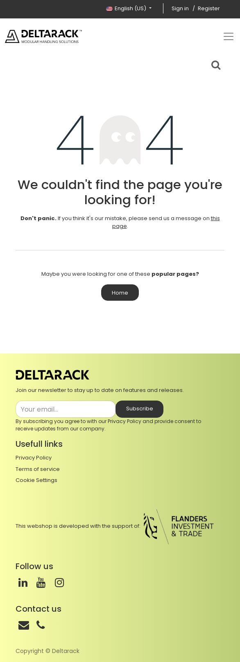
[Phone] (40, 625)
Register (209, 8)
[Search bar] (216, 64)
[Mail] (24, 625)
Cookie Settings (36, 480)
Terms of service (38, 469)
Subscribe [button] (139, 408)
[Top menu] (228, 36)
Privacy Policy (124, 421)
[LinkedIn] (23, 583)
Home (120, 293)
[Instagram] (59, 583)
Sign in (180, 8)
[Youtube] (41, 583)
